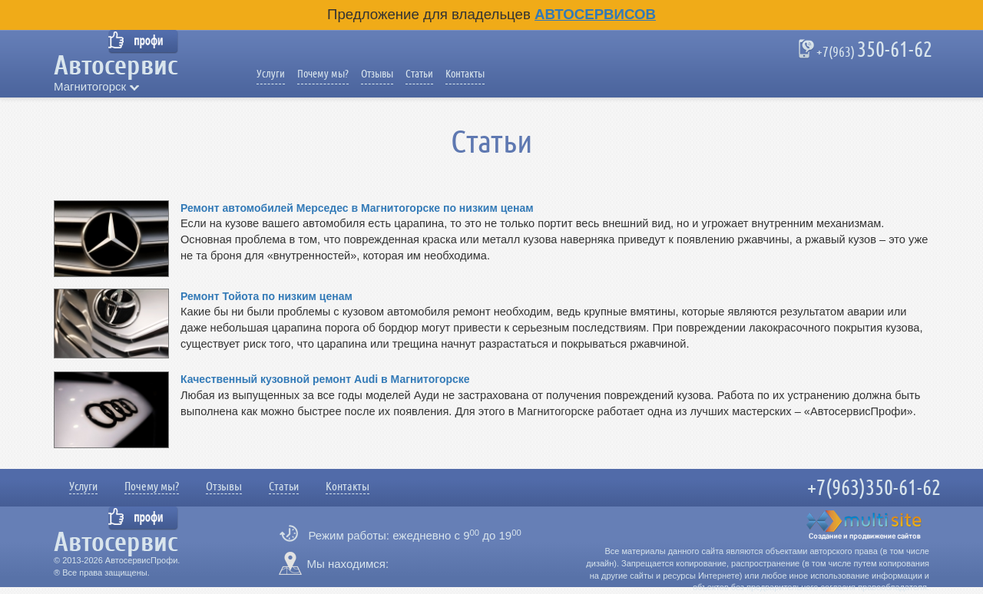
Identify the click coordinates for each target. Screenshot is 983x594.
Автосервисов (595, 14)
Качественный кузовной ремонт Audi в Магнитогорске (325, 379)
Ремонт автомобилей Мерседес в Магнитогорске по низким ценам (357, 208)
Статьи (419, 74)
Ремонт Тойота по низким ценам (266, 296)
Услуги (271, 74)
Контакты (465, 74)
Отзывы (377, 74)
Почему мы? (323, 74)
